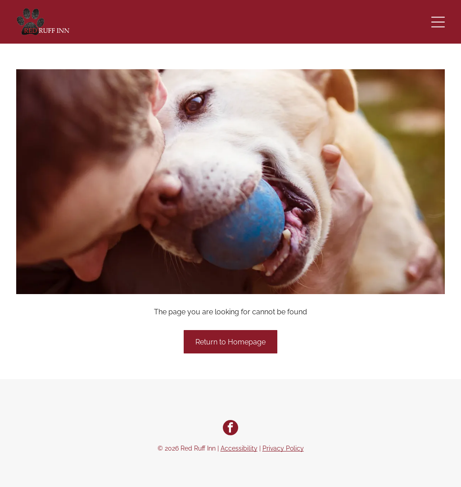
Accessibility (239, 448)
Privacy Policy (283, 448)
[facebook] (230, 429)
